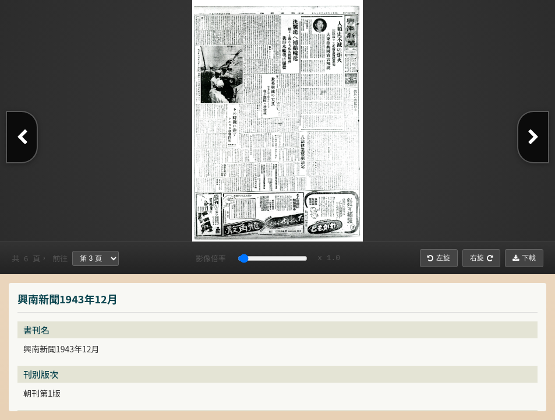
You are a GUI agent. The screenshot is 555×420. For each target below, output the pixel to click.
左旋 (438, 258)
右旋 (481, 258)
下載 (524, 258)
